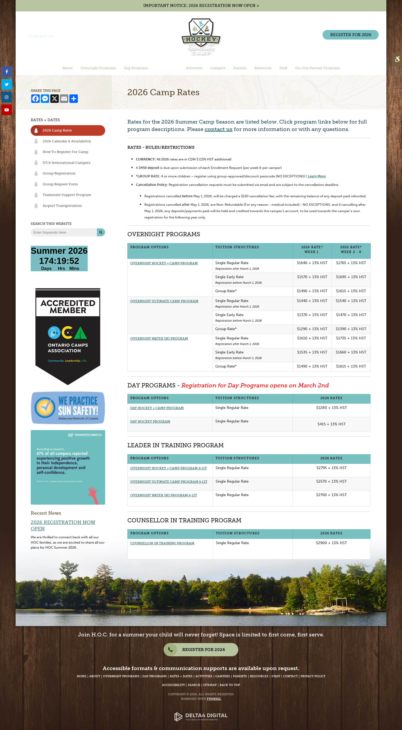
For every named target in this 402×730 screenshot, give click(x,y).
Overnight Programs (121, 676)
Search (194, 685)
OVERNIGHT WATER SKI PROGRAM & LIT (163, 495)
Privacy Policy (313, 676)
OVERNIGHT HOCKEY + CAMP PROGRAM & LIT (168, 468)
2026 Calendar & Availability (67, 141)
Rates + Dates (181, 676)
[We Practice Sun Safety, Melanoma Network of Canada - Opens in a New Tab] (68, 407)
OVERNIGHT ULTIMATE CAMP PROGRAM (164, 301)
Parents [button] (239, 69)
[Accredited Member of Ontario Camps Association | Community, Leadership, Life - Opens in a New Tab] (68, 336)
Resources (259, 676)
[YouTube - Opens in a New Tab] (6, 109)
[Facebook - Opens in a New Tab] (6, 71)
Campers (222, 676)
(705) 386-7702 (69, 36)
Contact (290, 676)
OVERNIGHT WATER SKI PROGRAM (159, 338)
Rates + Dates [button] (167, 69)
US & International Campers (66, 163)
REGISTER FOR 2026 (349, 43)
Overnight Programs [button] (98, 69)
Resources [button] (262, 69)
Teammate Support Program (67, 195)
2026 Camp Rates (57, 130)
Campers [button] (217, 69)
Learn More (317, 176)
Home (81, 676)
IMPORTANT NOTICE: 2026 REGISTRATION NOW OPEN (199, 5)
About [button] (67, 69)
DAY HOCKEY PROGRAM (150, 421)
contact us (219, 129)
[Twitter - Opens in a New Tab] (6, 84)
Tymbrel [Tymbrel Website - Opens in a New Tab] (214, 699)
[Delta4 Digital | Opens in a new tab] (201, 712)
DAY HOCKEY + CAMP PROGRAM (157, 408)
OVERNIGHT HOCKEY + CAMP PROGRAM (164, 263)
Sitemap (210, 685)
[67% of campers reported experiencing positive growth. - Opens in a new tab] (68, 467)
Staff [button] (283, 69)
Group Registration (59, 173)
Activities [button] (194, 69)
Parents (240, 676)
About (94, 676)
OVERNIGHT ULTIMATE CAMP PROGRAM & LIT (168, 482)
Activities (203, 676)
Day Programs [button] (136, 69)
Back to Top (230, 685)
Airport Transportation (62, 206)
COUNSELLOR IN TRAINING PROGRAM (162, 543)
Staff (275, 676)
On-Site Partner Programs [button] (317, 69)
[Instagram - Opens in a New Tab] (6, 97)
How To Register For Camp (65, 152)
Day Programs (154, 676)
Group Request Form (60, 184)
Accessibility (173, 685)
